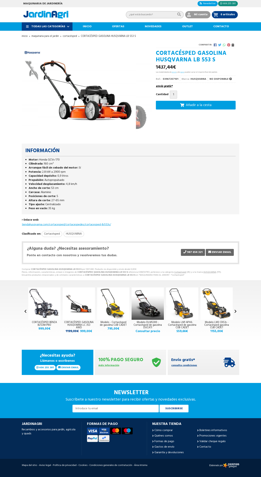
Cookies (82, 465)
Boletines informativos (213, 430)
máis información (108, 365)
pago (182, 72)
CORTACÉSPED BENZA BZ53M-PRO (44, 323)
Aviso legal (45, 465)
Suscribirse (174, 408)
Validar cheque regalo (212, 441)
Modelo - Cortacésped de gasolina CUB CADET (113, 323)
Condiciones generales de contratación (110, 465)
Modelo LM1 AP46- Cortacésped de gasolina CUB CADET (182, 325)
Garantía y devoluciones (169, 452)
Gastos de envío (164, 447)
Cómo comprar (163, 430)
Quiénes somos (163, 436)
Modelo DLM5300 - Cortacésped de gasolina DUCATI (148, 325)
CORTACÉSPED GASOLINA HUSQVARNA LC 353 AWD (79, 325)
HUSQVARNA (209, 272)
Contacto (205, 447)
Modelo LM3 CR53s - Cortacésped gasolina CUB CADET (216, 325)
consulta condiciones (184, 365)
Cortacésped (180, 272)
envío (174, 72)
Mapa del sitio (29, 465)
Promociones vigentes (213, 436)
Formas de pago (164, 441)
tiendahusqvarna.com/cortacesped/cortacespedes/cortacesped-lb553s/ (66, 224)
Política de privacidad (64, 465)
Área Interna (140, 465)
